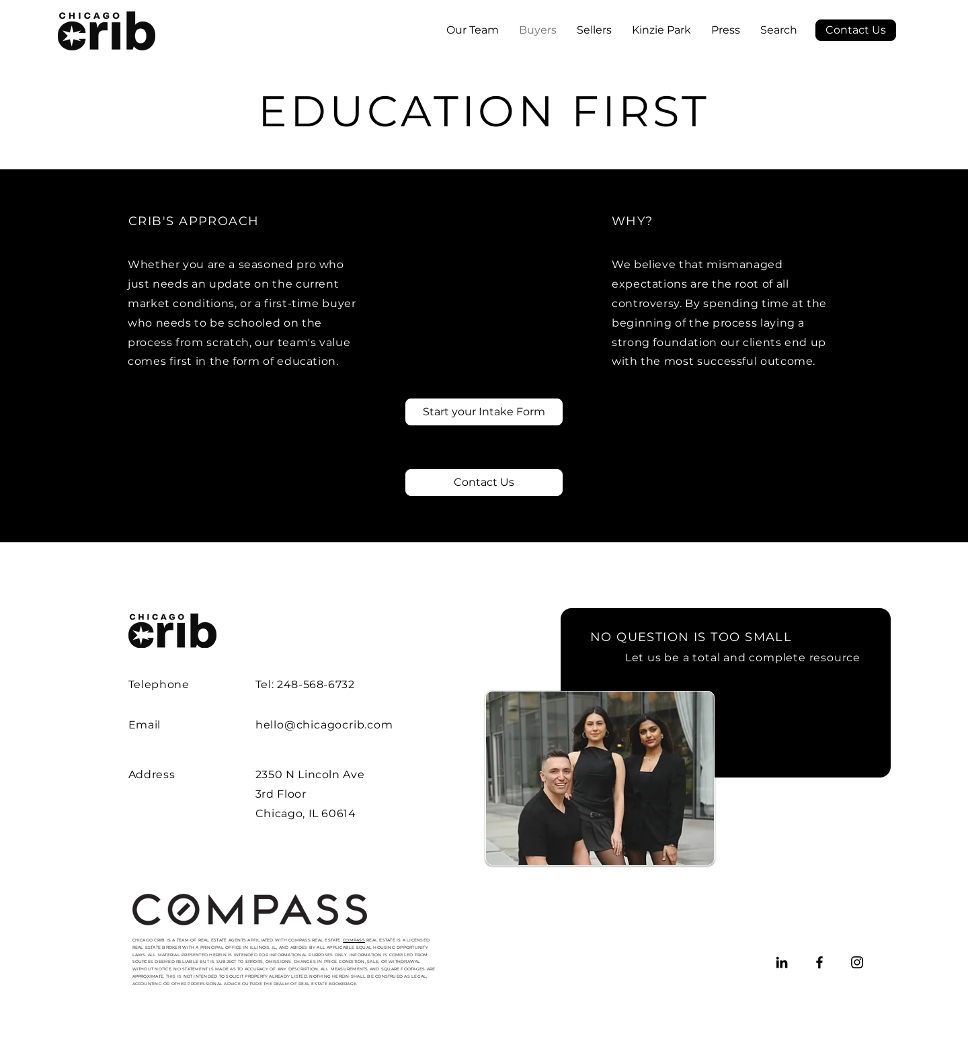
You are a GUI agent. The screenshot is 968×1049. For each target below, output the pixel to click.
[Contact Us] (855, 30)
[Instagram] (857, 962)
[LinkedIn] (782, 962)
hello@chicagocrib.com (324, 724)
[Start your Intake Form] (484, 411)
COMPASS (354, 940)
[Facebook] (819, 962)
